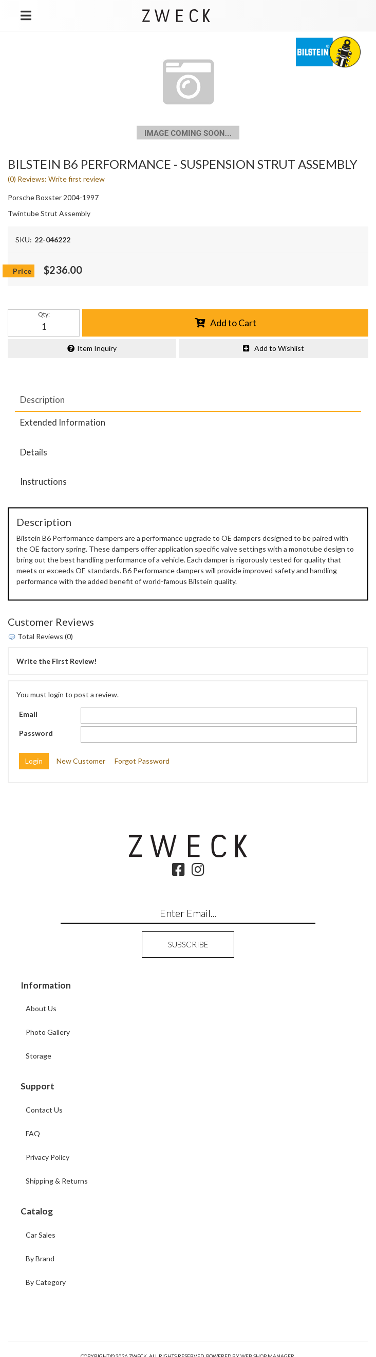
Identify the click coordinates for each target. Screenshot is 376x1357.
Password (36, 733)
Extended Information (62, 422)
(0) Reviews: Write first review (56, 178)
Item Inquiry (97, 348)
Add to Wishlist (279, 348)
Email (28, 714)
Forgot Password (142, 760)
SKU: (23, 239)
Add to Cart (233, 322)
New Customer (81, 760)
